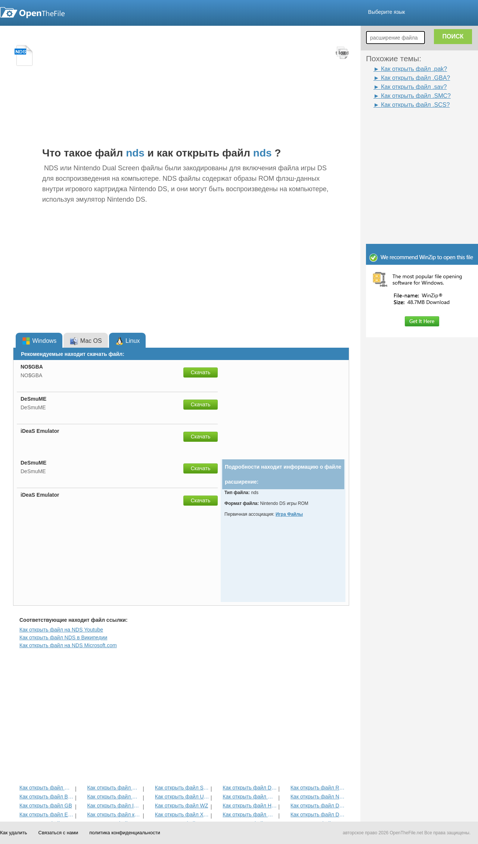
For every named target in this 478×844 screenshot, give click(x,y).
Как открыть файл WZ (181, 806)
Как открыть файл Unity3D (182, 797)
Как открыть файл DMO (250, 788)
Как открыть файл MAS (250, 814)
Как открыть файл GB (45, 806)
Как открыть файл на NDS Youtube (61, 630)
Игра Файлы (289, 514)
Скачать (201, 372)
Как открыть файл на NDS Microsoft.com (68, 645)
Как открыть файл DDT (318, 806)
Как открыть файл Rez (318, 788)
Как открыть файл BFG (46, 797)
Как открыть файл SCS (182, 788)
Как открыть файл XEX (182, 814)
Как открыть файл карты (114, 814)
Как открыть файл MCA (114, 788)
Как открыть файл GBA (250, 797)
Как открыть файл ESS (46, 814)
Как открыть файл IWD (114, 806)
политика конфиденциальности (124, 832)
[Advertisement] (410, 126)
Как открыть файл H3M (250, 806)
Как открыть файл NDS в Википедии (63, 637)
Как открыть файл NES (318, 797)
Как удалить (13, 832)
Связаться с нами (58, 832)
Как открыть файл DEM (318, 814)
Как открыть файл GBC (46, 788)
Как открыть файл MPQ (114, 797)
